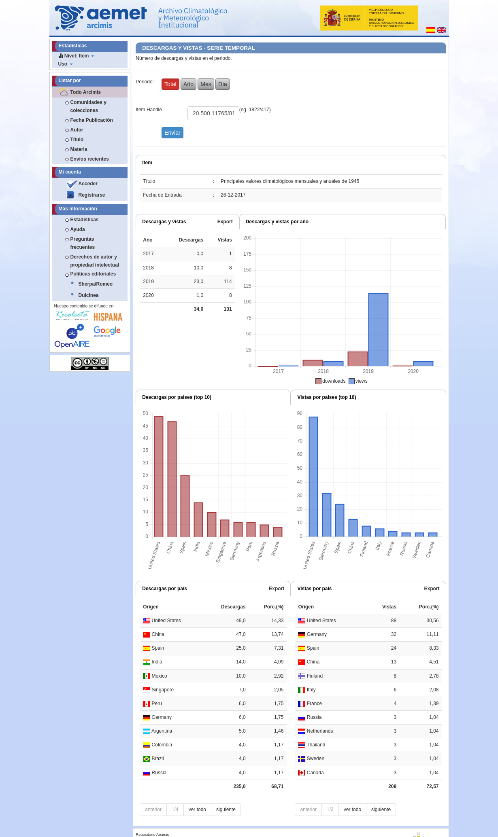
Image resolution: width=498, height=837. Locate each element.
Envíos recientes (89, 159)
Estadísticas (84, 219)
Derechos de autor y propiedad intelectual (94, 261)
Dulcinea (89, 295)
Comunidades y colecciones (88, 106)
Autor (76, 130)
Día (222, 84)
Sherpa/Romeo (96, 284)
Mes (205, 84)
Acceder (88, 183)
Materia (78, 149)
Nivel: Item (76, 56)
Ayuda (77, 229)
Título (77, 139)
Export (225, 222)
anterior (153, 809)
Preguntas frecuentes (82, 243)
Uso (65, 64)
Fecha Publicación (91, 120)
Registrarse (92, 195)
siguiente (226, 809)
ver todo (197, 809)
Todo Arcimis (85, 92)
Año (188, 84)
